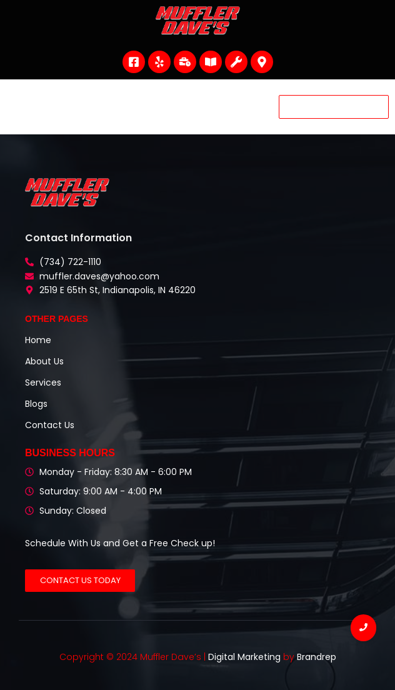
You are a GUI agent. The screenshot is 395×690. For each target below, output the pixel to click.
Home (38, 340)
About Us (44, 361)
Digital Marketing (244, 657)
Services (43, 382)
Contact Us (49, 425)
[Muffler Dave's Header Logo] (198, 20)
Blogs (36, 404)
